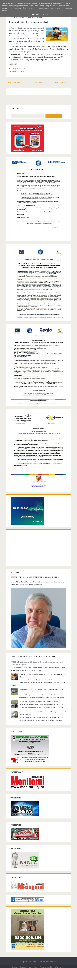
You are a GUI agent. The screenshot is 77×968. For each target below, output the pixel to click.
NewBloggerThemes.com (56, 966)
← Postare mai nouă (13, 82)
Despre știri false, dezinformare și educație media (35, 576)
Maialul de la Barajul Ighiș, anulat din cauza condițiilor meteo (39, 700)
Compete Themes (26, 966)
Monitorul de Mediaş (47, 960)
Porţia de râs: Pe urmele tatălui (28, 22)
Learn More (35, 14)
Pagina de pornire (38, 82)
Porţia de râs (18, 69)
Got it (45, 14)
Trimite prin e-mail (18, 71)
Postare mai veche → (63, 82)
